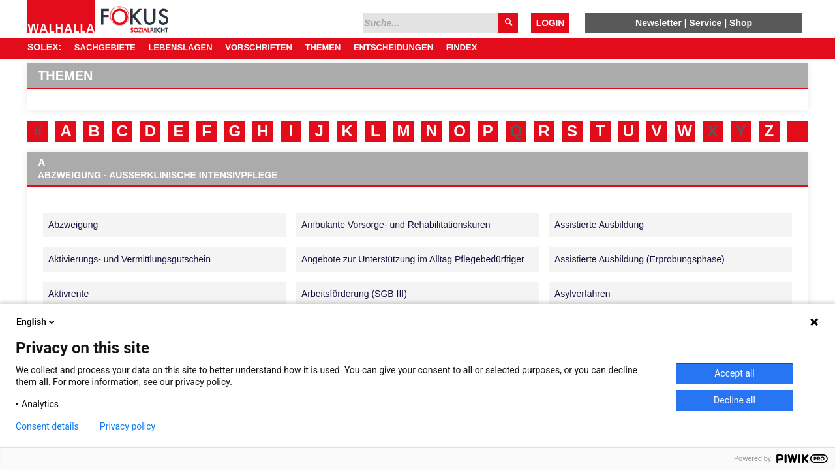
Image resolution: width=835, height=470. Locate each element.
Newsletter (658, 23)
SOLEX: (44, 47)
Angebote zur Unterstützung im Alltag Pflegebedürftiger (412, 259)
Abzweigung (73, 224)
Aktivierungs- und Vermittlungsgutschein (129, 259)
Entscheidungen (393, 47)
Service (706, 23)
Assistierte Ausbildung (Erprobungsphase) (639, 259)
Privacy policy (127, 426)
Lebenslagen (180, 47)
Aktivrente (68, 294)
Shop (740, 23)
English (36, 322)
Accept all (734, 373)
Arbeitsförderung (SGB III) (354, 294)
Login (550, 23)
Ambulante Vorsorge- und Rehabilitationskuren (396, 224)
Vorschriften (258, 47)
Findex (462, 47)
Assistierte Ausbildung (599, 224)
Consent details (47, 426)
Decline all (734, 400)
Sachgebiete (105, 47)
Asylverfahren (582, 294)
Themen (323, 47)
